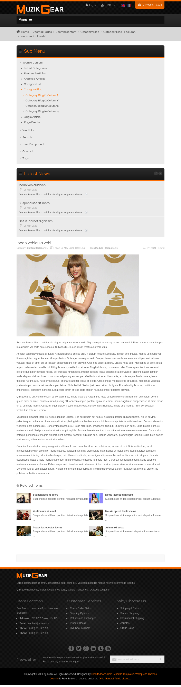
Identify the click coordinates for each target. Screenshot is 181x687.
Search (27, 139)
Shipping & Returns (130, 610)
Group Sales (127, 630)
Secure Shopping (129, 615)
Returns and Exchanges (83, 620)
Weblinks (28, 132)
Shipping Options (79, 615)
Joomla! (54, 680)
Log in (90, 5)
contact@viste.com (38, 625)
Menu (25, 20)
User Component (33, 146)
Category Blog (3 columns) (42, 108)
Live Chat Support (79, 630)
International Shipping (132, 620)
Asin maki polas (114, 529)
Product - (152, 4)
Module (99, 250)
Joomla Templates (124, 676)
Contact (27, 153)
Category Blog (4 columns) (42, 113)
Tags (25, 160)
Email (159, 250)
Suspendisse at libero (34, 205)
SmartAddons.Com (101, 676)
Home (25, 31)
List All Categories (35, 70)
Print (148, 250)
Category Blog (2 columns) (42, 102)
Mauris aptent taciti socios (120, 513)
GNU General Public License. (115, 680)
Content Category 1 (37, 250)
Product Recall (78, 625)
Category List (32, 86)
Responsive (111, 250)
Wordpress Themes (146, 676)
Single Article (32, 119)
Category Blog (89, 31)
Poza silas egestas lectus (47, 529)
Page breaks (32, 124)
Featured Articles (35, 75)
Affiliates (125, 625)
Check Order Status (80, 610)
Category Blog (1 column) (119, 31)
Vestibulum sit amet (44, 513)
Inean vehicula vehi (32, 187)
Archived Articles (34, 80)
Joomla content (66, 31)
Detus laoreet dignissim (36, 223)
